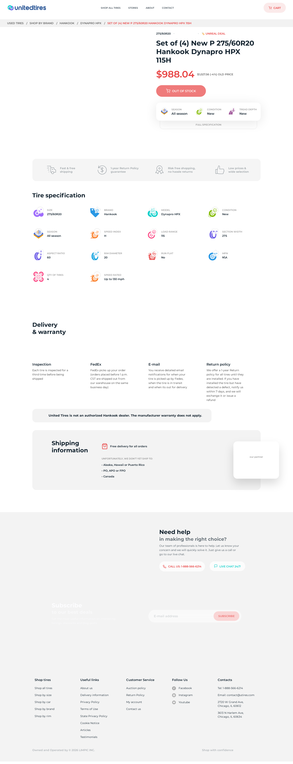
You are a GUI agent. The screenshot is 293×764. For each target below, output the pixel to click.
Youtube (181, 703)
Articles (85, 731)
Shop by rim (43, 717)
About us (86, 688)
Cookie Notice (89, 724)
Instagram (182, 696)
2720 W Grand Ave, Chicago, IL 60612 (230, 704)
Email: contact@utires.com (236, 695)
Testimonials (88, 739)
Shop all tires (43, 688)
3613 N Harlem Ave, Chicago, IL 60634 (230, 715)
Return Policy (135, 695)
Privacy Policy (89, 702)
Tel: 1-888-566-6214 (230, 688)
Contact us (133, 710)
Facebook (182, 688)
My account (134, 702)
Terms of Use (89, 710)
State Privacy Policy (93, 717)
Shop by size (43, 695)
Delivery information (94, 695)
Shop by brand (42, 23)
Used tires (16, 23)
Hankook (67, 23)
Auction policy (136, 688)
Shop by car (43, 702)
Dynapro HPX (91, 23)
